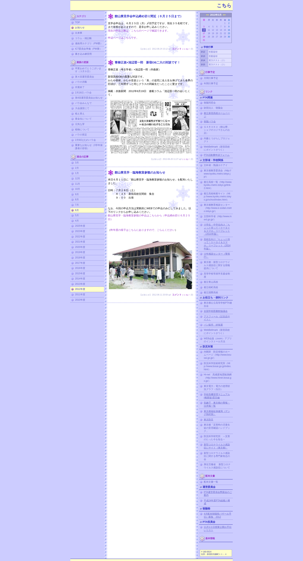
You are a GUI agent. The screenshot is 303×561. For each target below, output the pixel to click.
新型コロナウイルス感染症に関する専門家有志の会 (217, 456)
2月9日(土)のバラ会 (85, 140)
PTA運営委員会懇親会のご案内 (218, 494)
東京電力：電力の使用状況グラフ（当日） (217, 388)
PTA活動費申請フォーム (217, 155)
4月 (77, 220)
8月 (77, 199)
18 (209, 33)
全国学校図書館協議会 (216, 311)
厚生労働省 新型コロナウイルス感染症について (217, 466)
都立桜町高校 (211, 287)
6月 (77, 210)
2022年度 (80, 236)
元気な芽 (80, 124)
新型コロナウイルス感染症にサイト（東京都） (217, 446)
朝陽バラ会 (210, 121)
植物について (82, 129)
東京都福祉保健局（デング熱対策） (217, 413)
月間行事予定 (211, 78)
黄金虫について (83, 118)
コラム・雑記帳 (83, 38)
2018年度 (80, 257)
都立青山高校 (211, 282)
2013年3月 (215, 14)
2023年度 (80, 231)
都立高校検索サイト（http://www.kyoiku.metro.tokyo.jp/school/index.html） (217, 196)
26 (213, 37)
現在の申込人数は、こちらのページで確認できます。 (139, 30)
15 (225, 30)
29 (225, 37)
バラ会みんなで (83, 103)
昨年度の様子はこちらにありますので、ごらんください (143, 229)
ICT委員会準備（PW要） (88, 48)
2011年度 (80, 294)
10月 (77, 189)
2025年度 (80, 225)
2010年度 (80, 299)
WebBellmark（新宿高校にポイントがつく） (217, 148)
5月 (77, 215)
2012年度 (80, 289)
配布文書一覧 (211, 481)
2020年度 (80, 247)
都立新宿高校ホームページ (217, 115)
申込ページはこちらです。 (123, 37)
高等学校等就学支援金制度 (217, 275)
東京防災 (208, 419)
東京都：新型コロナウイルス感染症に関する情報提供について (217, 265)
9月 (77, 194)
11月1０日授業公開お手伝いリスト (218, 529)
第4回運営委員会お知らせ (89, 97)
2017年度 (80, 263)
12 (213, 30)
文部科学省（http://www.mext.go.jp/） (218, 218)
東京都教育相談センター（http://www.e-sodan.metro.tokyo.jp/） (218, 207)
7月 (77, 204)
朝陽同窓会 (210, 102)
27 (217, 37)
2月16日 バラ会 (83, 92)
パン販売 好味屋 (213, 324)
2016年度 (80, 268)
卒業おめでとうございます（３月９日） (88, 70)
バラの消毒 (81, 82)
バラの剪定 (81, 134)
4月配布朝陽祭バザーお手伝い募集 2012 (217, 515)
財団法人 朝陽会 (213, 107)
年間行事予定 (211, 83)
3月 (77, 162)
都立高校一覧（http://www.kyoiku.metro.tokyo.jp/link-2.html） (218, 185)
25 (209, 37)
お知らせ (80, 27)
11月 (77, 183)
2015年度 (80, 273)
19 (213, 33)
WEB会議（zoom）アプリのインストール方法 (218, 340)
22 (225, 33)
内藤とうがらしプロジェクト (217, 140)
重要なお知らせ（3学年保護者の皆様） (89, 147)
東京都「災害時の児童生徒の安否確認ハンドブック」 (217, 427)
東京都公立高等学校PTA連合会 (218, 304)
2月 (77, 168)
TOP (77, 22)
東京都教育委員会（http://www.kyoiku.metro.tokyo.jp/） (217, 173)
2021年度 (80, 241)
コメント (177, 48)
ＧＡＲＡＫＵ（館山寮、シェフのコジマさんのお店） (217, 130)
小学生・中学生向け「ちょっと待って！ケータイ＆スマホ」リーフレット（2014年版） (217, 229)
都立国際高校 (211, 292)
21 (221, 33)
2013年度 (80, 284)
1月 (77, 173)
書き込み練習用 (83, 54)
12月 (77, 178)
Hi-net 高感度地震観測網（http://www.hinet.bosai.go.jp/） (218, 377)
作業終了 (80, 87)
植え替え (80, 113)
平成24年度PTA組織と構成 (217, 502)
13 (217, 30)
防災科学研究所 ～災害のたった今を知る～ (217, 438)
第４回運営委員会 (84, 76)
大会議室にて (82, 108)
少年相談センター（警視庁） (217, 255)
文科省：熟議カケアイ (216, 165)
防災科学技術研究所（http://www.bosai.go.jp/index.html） (217, 366)
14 (221, 30)
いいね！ (186, 49)
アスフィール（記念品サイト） (217, 318)
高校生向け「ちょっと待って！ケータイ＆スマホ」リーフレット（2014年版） (217, 244)
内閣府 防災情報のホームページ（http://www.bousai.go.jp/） (217, 354)
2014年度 (80, 278)
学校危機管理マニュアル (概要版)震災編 (217, 396)
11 (209, 30)
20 (217, 33)
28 (221, 37)
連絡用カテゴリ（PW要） (89, 43)
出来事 (78, 33)
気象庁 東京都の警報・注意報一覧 (217, 404)
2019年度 (80, 252)
